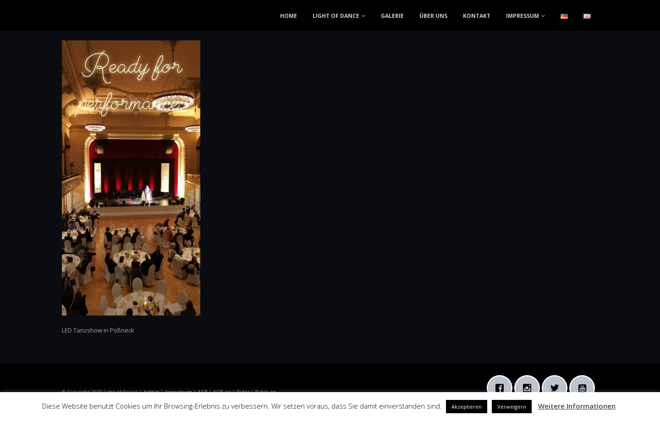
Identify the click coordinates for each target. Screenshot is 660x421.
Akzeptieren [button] (466, 406)
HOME (288, 16)
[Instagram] (529, 388)
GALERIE (392, 16)
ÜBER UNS (433, 16)
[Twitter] (557, 388)
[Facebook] (502, 388)
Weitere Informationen (577, 405)
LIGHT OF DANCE (336, 16)
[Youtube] (584, 388)
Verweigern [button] (511, 406)
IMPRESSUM (522, 16)
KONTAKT (476, 16)
